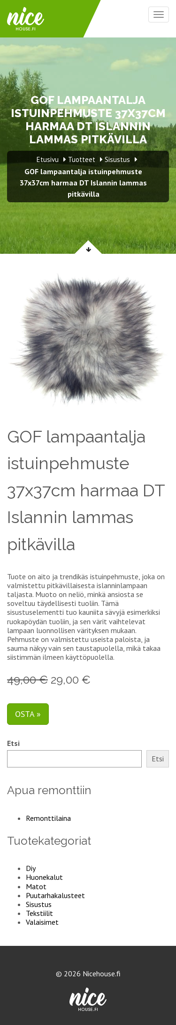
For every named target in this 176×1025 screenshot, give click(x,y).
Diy (31, 868)
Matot (36, 886)
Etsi (13, 743)
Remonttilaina (48, 818)
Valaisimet (42, 922)
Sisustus (39, 904)
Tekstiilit (39, 913)
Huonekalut (44, 877)
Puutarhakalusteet (55, 895)
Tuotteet (81, 159)
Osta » (28, 713)
